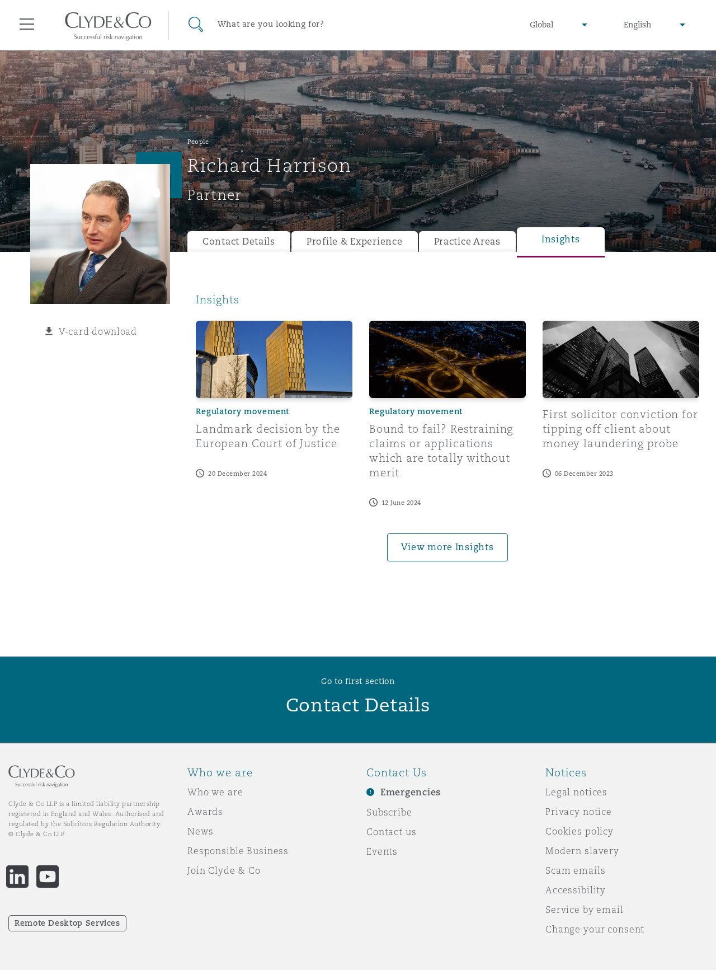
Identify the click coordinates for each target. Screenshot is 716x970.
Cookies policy (579, 831)
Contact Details (238, 241)
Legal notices (576, 792)
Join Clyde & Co (224, 870)
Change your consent (594, 929)
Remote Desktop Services (67, 923)
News (200, 831)
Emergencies (410, 792)
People (198, 142)
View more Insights (447, 547)
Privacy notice (578, 811)
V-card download (98, 331)
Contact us (391, 831)
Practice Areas (467, 241)
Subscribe (389, 812)
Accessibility (575, 890)
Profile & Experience (355, 241)
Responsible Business (238, 850)
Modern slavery (582, 850)
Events (382, 851)
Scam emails (575, 870)
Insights (560, 239)
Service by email (584, 909)
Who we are (215, 792)
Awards (205, 811)
